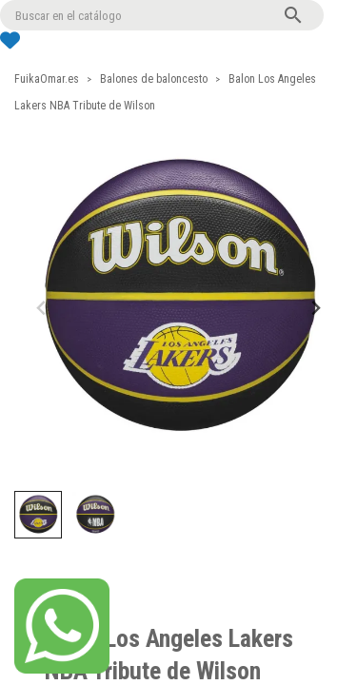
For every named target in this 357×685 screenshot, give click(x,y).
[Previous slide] (42, 308)
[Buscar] (162, 15)
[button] (38, 514)
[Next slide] (314, 308)
